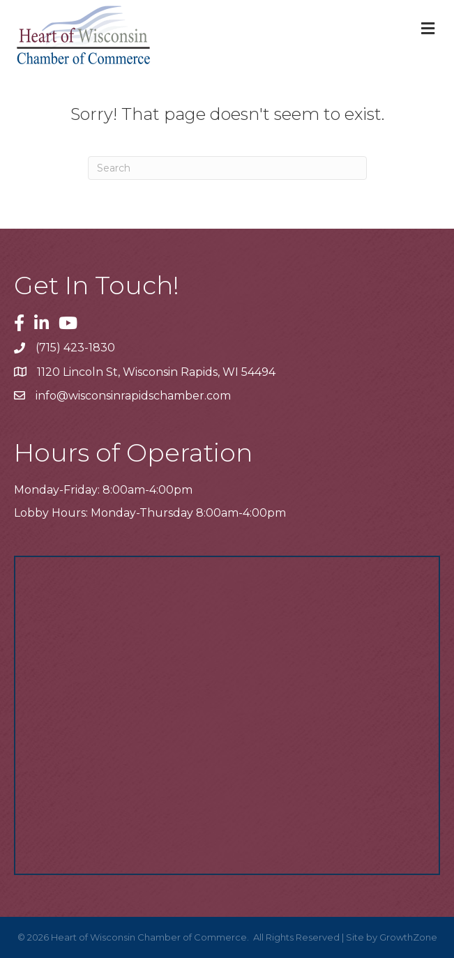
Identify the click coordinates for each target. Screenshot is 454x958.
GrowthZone (408, 937)
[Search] (227, 168)
